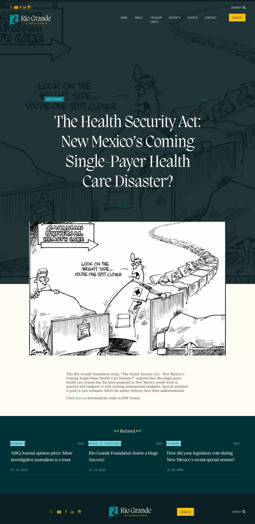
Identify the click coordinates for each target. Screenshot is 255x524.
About (139, 17)
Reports (174, 17)
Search (238, 7)
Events (193, 17)
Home (124, 17)
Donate (237, 17)
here (79, 398)
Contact (211, 17)
